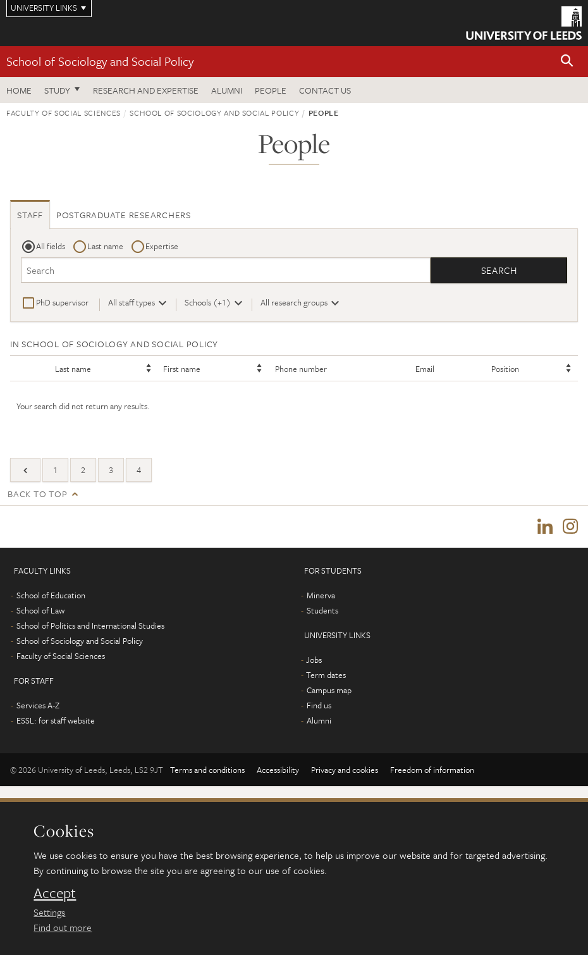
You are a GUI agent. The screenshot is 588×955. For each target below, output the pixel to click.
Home (19, 90)
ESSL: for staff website (55, 720)
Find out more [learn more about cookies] (63, 927)
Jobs (314, 659)
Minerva (321, 595)
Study (57, 90)
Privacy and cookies (344, 769)
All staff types (131, 302)
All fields (50, 246)
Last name (105, 246)
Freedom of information (432, 769)
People (270, 90)
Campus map (329, 690)
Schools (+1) (208, 302)
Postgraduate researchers (123, 214)
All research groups (294, 302)
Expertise (161, 246)
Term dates (326, 674)
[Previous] (25, 470)
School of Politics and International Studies (90, 625)
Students (322, 610)
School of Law (40, 610)
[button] (567, 62)
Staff (30, 214)
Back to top (37, 493)
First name (181, 368)
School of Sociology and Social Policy (99, 61)
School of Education (50, 595)
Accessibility (278, 769)
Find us (319, 705)
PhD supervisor (62, 302)
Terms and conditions (207, 769)
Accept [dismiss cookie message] (55, 893)
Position (505, 368)
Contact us (325, 90)
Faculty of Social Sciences (63, 112)
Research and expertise (146, 90)
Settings (49, 912)
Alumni (226, 90)
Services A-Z (37, 705)
